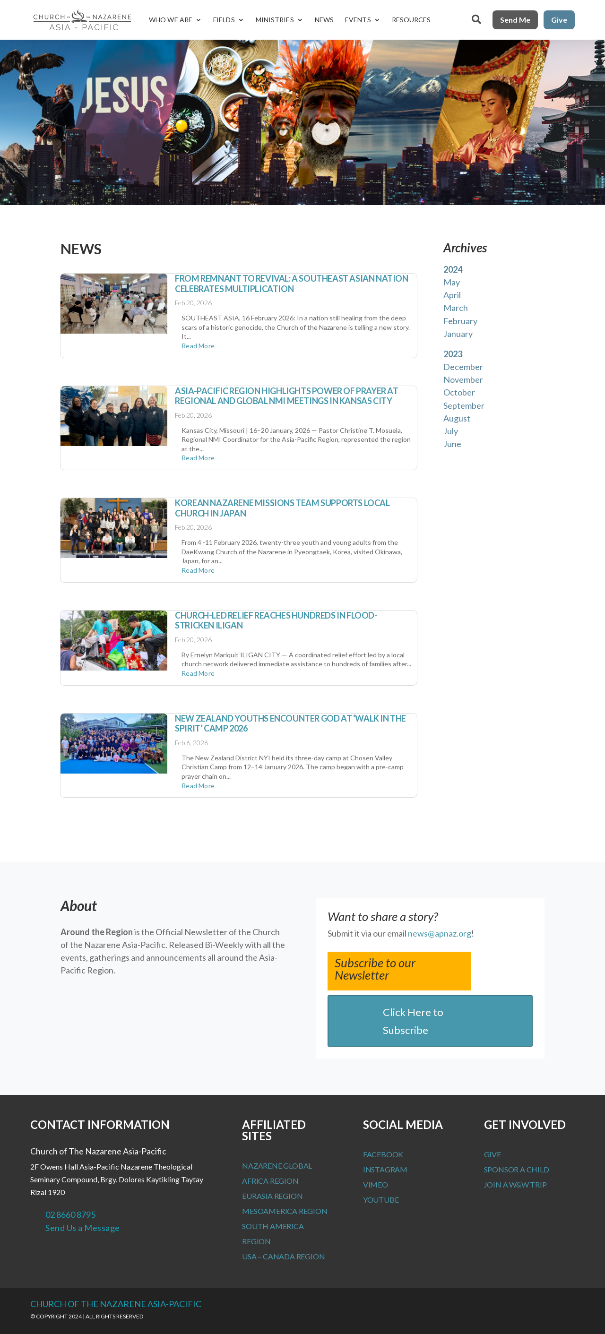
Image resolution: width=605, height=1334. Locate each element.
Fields (224, 20)
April (452, 295)
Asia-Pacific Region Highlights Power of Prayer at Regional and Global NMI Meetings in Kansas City (286, 396)
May (451, 282)
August (456, 418)
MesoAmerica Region (284, 1210)
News (324, 20)
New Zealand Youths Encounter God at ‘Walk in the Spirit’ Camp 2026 (290, 723)
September (463, 405)
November (463, 379)
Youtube (381, 1199)
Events (358, 20)
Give (559, 19)
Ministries (275, 20)
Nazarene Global (277, 1165)
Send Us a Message (82, 1227)
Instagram (385, 1169)
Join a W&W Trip (515, 1184)
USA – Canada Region (283, 1256)
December (463, 366)
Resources (411, 20)
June (452, 444)
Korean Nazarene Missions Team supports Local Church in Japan (282, 508)
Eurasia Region (272, 1195)
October (459, 392)
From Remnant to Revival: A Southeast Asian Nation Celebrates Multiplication (291, 283)
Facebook (383, 1154)
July (450, 431)
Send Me (515, 19)
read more (198, 346)
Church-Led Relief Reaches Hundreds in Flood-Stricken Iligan (276, 620)
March (455, 307)
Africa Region (270, 1180)
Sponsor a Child (516, 1169)
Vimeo (375, 1184)
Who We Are (170, 20)
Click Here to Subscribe (413, 1021)
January (458, 333)
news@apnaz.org (439, 933)
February (460, 321)
